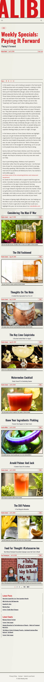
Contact (20, 676)
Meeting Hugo (6, 607)
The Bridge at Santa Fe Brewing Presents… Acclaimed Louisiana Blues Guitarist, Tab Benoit (20, 631)
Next (28, 587)
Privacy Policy (13, 676)
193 (24, 587)
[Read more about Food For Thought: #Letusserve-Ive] (22, 571)
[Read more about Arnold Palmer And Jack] (22, 486)
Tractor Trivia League (8, 622)
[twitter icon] (8, 81)
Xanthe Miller (4, 427)
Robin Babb (4, 51)
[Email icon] (13, 81)
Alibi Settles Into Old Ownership (10, 601)
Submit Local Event (29, 676)
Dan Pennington (5, 555)
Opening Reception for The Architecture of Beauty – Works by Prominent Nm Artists (21, 626)
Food (4, 28)
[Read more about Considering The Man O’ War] (22, 233)
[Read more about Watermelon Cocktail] (22, 400)
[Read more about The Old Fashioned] (22, 272)
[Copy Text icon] (11, 81)
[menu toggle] (2, 20)
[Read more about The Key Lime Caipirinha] (22, 358)
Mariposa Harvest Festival (9, 620)
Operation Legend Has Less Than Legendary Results (16, 598)
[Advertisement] (22, 66)
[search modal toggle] (41, 20)
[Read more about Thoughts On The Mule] (22, 315)
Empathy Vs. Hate (7, 604)
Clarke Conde (4, 217)
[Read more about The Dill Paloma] (22, 528)
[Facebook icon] (6, 81)
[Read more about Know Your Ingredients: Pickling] (22, 443)
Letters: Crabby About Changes (10, 610)
